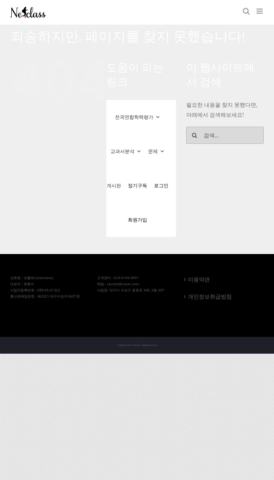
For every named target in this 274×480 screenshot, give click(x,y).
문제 (156, 151)
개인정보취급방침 (210, 296)
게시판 (114, 185)
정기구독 (137, 185)
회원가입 (137, 219)
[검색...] (225, 135)
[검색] (194, 135)
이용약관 (199, 279)
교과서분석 (125, 151)
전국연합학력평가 (137, 117)
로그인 (161, 185)
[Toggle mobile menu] (260, 11)
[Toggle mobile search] (246, 11)
